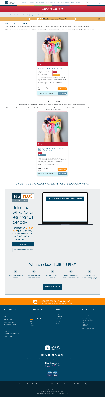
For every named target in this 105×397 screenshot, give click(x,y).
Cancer (55, 71)
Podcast (32, 325)
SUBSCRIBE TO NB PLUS (52, 287)
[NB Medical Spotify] (58, 355)
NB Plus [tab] (24, 2)
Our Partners (59, 316)
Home (7, 15)
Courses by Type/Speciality (29, 15)
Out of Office (59, 322)
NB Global (58, 315)
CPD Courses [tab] (31, 2)
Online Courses (7, 315)
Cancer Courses (42, 15)
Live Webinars (7, 313)
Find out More (23, 244)
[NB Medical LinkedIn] (52, 355)
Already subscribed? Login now (23, 250)
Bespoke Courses (8, 319)
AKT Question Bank (50, 2)
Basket (72, 2)
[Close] (99, 19)
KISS (31, 321)
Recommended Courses (10, 324)
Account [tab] (78, 2)
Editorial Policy (20, 384)
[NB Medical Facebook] (42, 355)
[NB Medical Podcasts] (62, 355)
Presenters (58, 318)
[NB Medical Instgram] (55, 355)
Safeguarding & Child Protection (11, 333)
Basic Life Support (8, 332)
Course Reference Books (10, 327)
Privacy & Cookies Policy (33, 384)
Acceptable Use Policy (48, 384)
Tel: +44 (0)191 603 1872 (88, 329)
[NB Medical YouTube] (49, 355)
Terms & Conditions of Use (63, 384)
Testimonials (59, 320)
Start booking (62, 93)
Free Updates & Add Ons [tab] (63, 2)
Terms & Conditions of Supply (81, 384)
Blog (31, 323)
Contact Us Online (86, 313)
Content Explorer (8, 336)
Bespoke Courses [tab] (40, 2)
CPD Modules (7, 330)
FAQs (57, 323)
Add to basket (62, 89)
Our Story (58, 313)
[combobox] (93, 2)
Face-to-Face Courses (15, 15)
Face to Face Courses (9, 322)
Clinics (5, 316)
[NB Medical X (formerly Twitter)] (46, 355)
